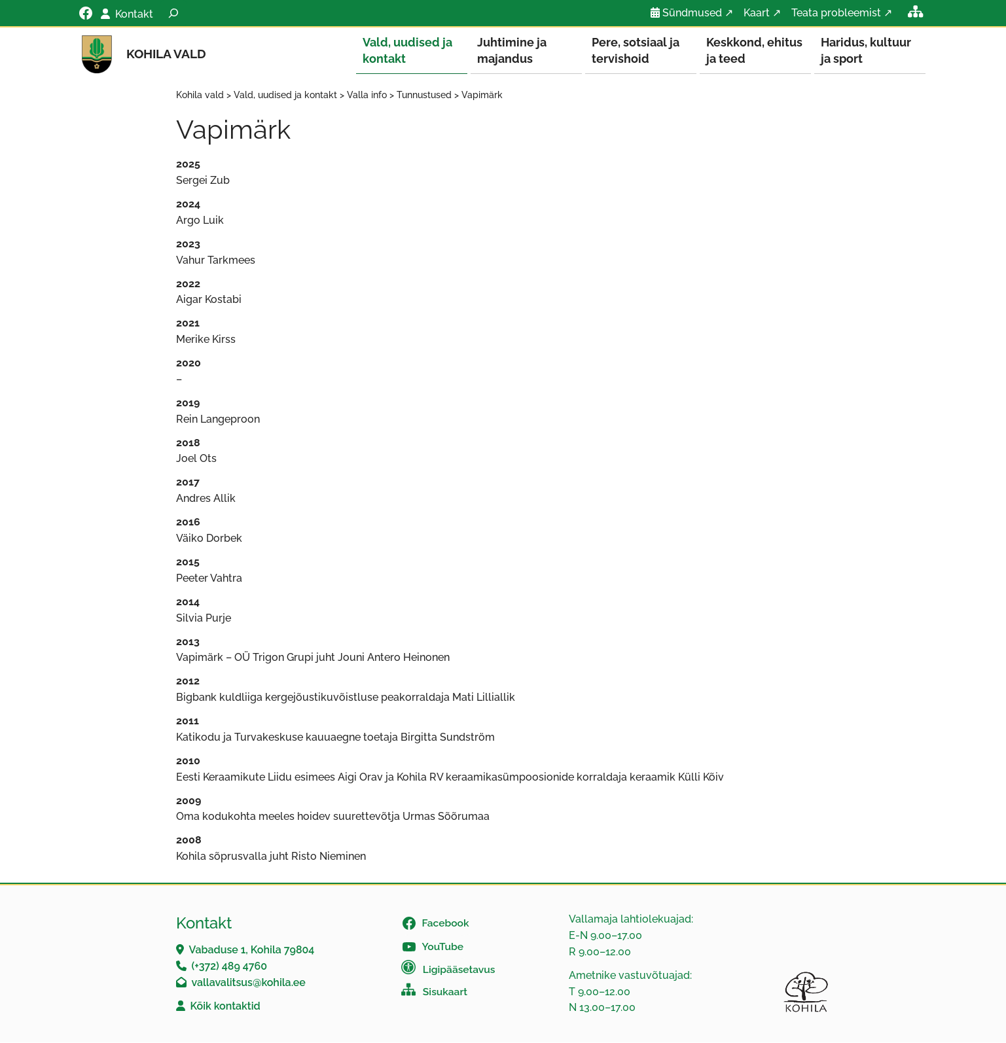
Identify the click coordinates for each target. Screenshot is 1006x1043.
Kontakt (134, 14)
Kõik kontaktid (225, 1006)
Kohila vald (166, 53)
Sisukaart (445, 992)
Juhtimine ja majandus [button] (512, 50)
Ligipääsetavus (459, 970)
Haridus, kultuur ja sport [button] (866, 50)
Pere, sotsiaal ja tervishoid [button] (635, 50)
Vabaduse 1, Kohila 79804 (252, 950)
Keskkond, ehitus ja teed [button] (754, 50)
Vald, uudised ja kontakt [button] (407, 50)
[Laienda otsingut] (173, 13)
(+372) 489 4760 (230, 967)
